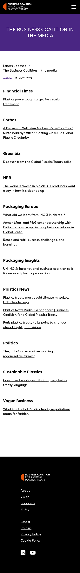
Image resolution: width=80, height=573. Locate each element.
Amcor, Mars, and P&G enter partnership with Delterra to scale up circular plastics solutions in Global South (38, 227)
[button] (73, 7)
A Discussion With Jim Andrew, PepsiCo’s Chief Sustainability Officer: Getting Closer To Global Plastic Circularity (38, 133)
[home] (17, 7)
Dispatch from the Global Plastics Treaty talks (37, 162)
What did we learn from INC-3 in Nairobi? (34, 215)
